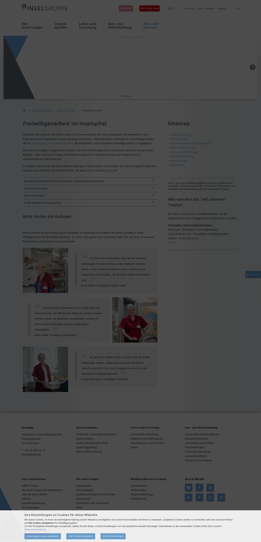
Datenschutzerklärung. (35, 529)
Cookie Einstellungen (113, 536)
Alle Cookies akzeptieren (81, 536)
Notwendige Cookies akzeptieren (43, 536)
